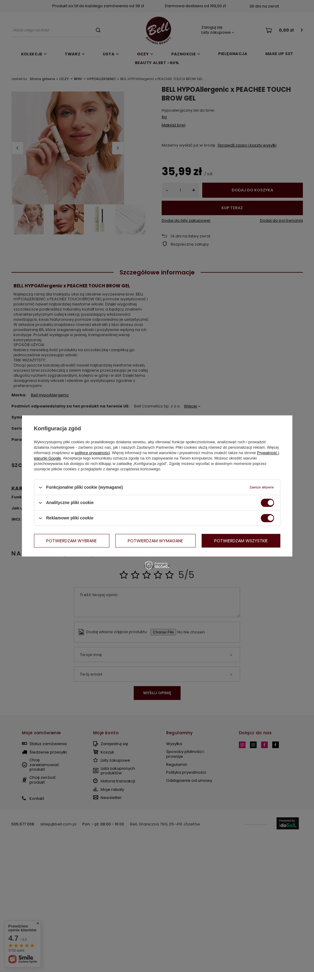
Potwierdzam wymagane (155, 541)
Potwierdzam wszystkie (241, 541)
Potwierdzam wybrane (71, 541)
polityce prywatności (92, 452)
